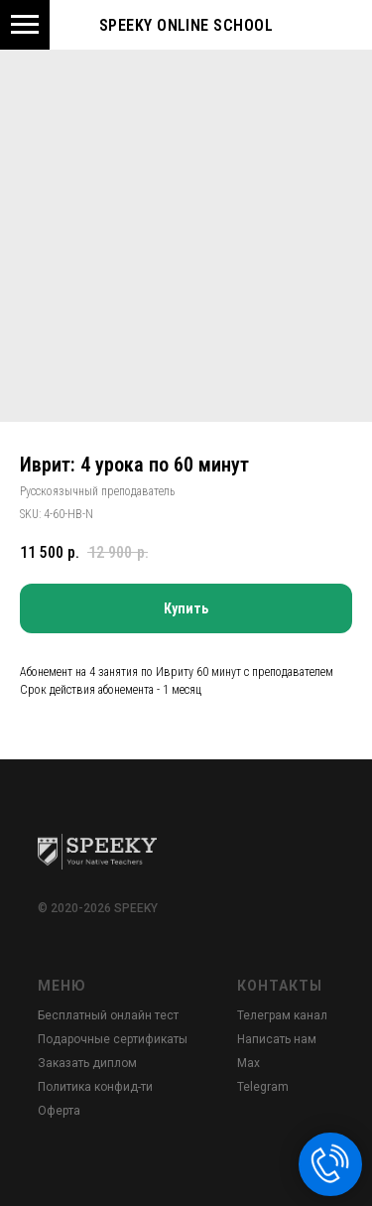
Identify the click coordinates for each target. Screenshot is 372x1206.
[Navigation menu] (25, 25)
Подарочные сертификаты (112, 1039)
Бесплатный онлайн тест (108, 1015)
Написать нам (276, 1039)
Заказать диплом (87, 1063)
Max (248, 1063)
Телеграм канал (282, 1015)
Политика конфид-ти (95, 1087)
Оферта (59, 1111)
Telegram (263, 1087)
